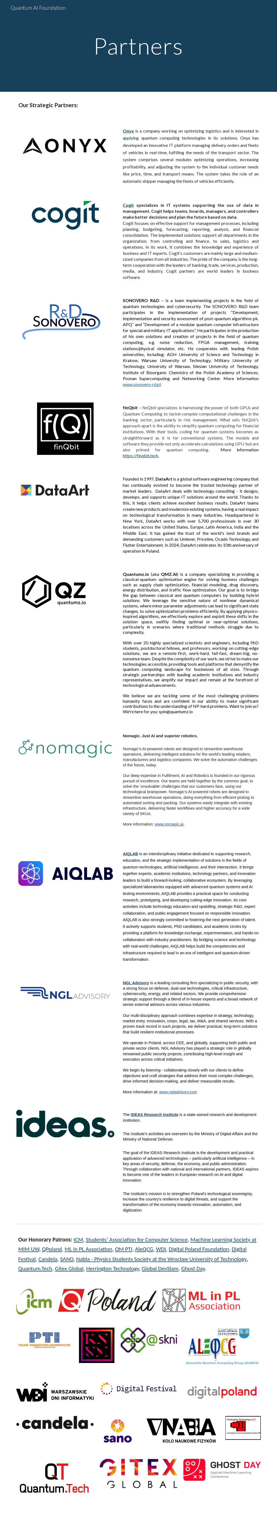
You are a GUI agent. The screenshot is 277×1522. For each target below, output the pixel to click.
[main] (138, 45)
